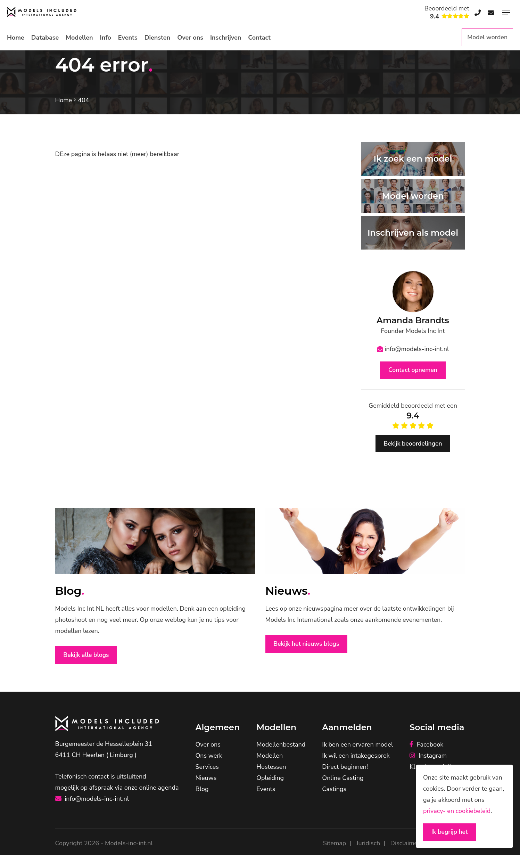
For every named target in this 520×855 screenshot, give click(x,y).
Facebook (426, 746)
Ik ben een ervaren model (357, 746)
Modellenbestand (280, 746)
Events (128, 37)
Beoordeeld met (446, 13)
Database (45, 37)
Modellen (79, 37)
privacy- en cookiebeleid (456, 810)
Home (15, 37)
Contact (259, 37)
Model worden (486, 37)
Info (105, 37)
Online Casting (342, 779)
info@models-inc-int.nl (413, 349)
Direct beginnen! (345, 768)
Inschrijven (225, 37)
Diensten (157, 37)
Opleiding (270, 779)
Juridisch (368, 845)
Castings (334, 791)
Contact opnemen (413, 370)
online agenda (159, 789)
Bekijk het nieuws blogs (308, 645)
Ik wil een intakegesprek (355, 757)
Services (207, 768)
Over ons (190, 37)
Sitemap (334, 845)
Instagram (428, 757)
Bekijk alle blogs (87, 656)
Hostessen (271, 768)
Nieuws (206, 779)
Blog (202, 791)
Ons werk (209, 757)
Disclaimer (405, 845)
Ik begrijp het (450, 832)
